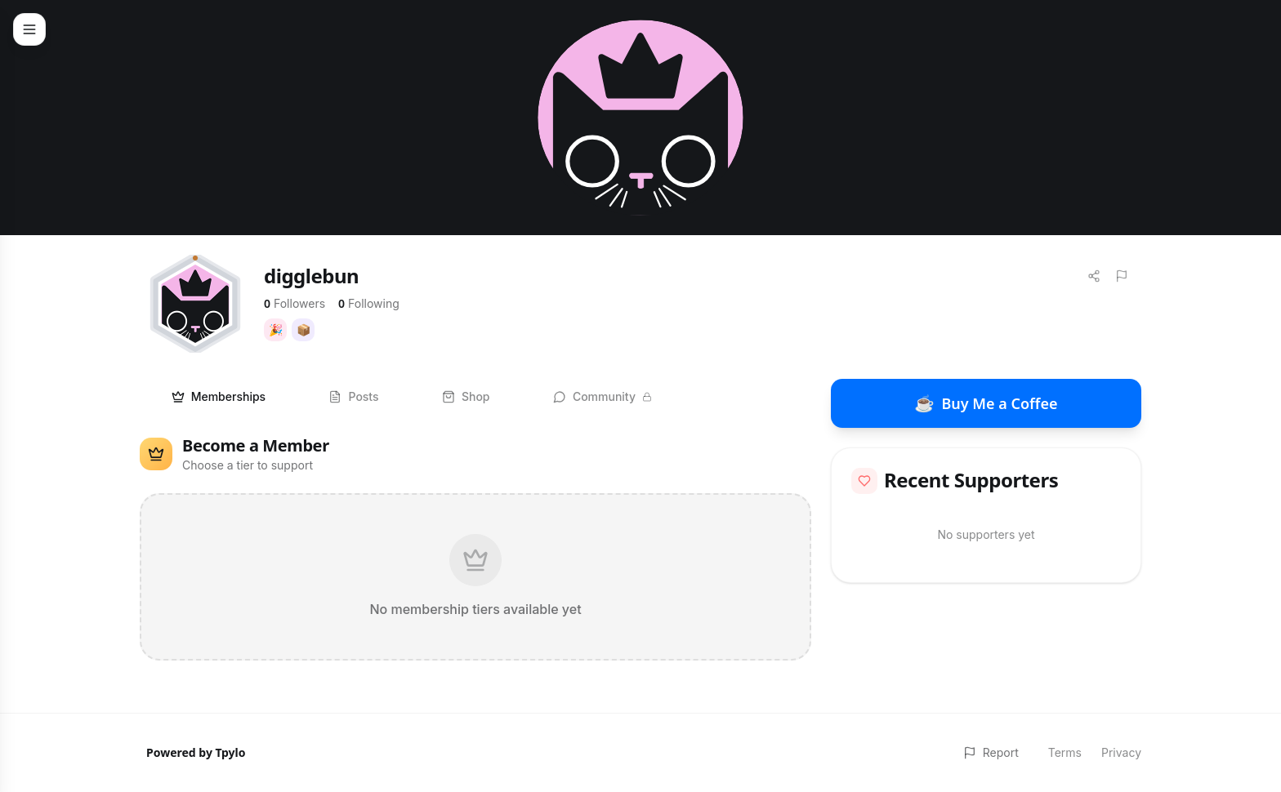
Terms (1065, 752)
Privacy (1121, 752)
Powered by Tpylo (195, 752)
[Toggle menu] (29, 29)
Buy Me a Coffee (985, 403)
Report (991, 752)
